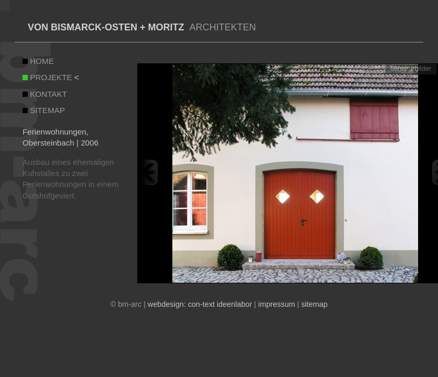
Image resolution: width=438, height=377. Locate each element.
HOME (38, 61)
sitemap (314, 304)
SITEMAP (44, 110)
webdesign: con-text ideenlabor (200, 304)
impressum (276, 304)
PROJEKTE (51, 77)
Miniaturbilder (410, 68)
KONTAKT (45, 94)
